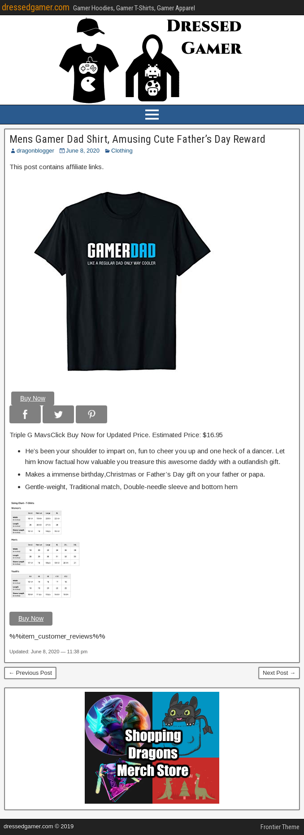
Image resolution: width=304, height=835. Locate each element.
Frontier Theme (280, 827)
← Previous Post (30, 672)
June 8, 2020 (83, 150)
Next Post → (279, 672)
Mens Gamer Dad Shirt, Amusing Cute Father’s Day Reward (137, 139)
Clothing (122, 150)
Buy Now (32, 398)
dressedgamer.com (35, 7)
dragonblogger (35, 150)
